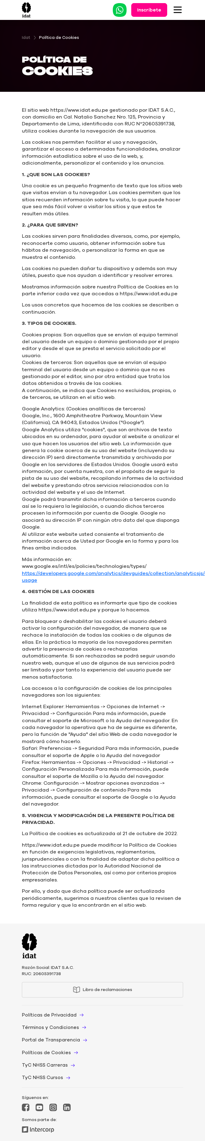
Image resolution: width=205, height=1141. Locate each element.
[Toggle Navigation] (177, 9)
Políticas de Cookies (46, 1053)
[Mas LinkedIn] (67, 1107)
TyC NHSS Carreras (45, 1065)
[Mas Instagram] (53, 1107)
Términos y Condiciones (50, 1027)
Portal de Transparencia (51, 1040)
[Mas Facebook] (25, 1107)
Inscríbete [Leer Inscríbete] (149, 10)
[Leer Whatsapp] (120, 10)
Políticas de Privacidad (49, 1015)
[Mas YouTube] (39, 1107)
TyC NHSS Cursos (42, 1077)
